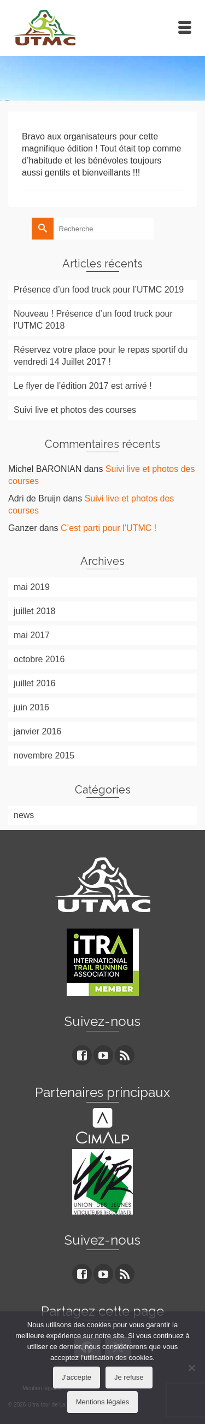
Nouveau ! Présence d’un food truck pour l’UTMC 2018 (93, 319)
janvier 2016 (37, 731)
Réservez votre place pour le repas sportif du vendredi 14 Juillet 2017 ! (101, 355)
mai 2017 (32, 635)
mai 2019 (32, 587)
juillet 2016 (35, 683)
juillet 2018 (35, 611)
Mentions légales (103, 1402)
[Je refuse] (191, 1367)
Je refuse (128, 1377)
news (24, 815)
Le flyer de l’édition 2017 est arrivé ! (83, 385)
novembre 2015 (44, 755)
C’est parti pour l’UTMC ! (108, 528)
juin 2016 (31, 707)
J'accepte (77, 1377)
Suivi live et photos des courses (75, 410)
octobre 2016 (39, 659)
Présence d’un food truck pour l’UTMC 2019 (99, 289)
